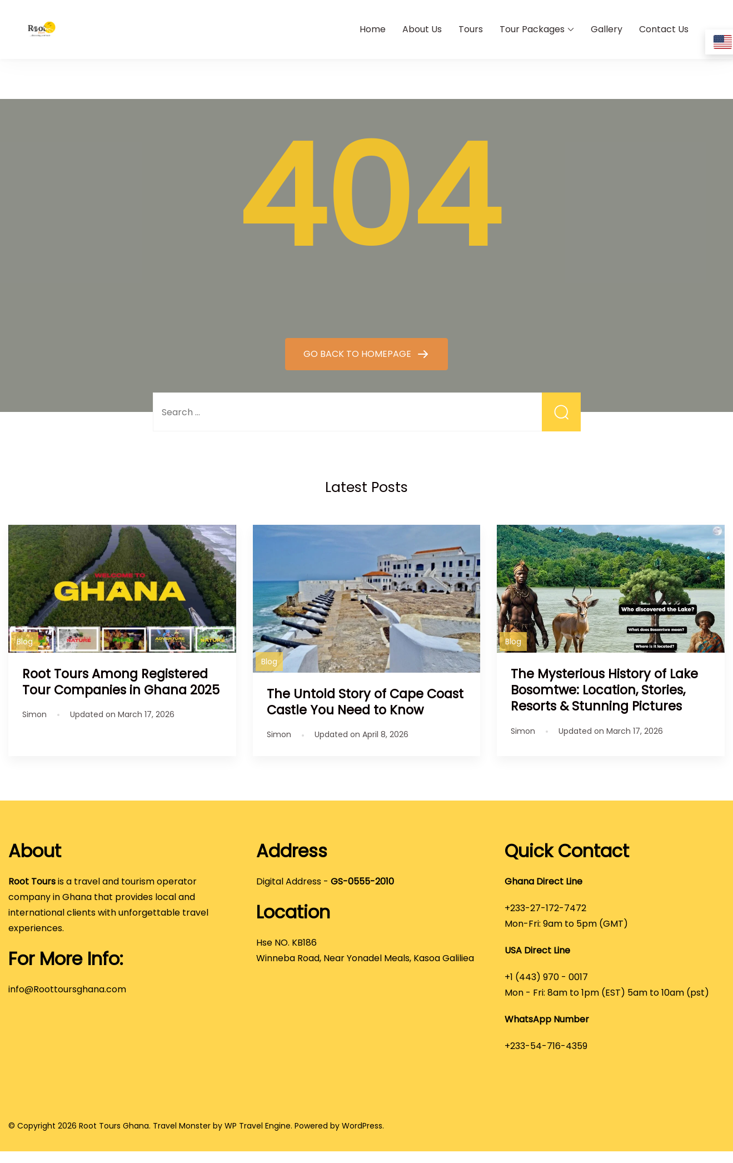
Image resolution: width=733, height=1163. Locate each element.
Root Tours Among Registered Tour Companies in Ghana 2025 (121, 682)
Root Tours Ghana (114, 1125)
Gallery (606, 29)
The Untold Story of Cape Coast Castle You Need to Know (365, 702)
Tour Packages (532, 29)
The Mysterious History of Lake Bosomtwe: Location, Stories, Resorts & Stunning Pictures (604, 690)
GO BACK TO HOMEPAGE (358, 353)
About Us (422, 29)
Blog (25, 641)
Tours (470, 29)
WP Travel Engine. (258, 1125)
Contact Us (664, 29)
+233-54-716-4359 (546, 1046)
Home (373, 29)
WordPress (362, 1125)
